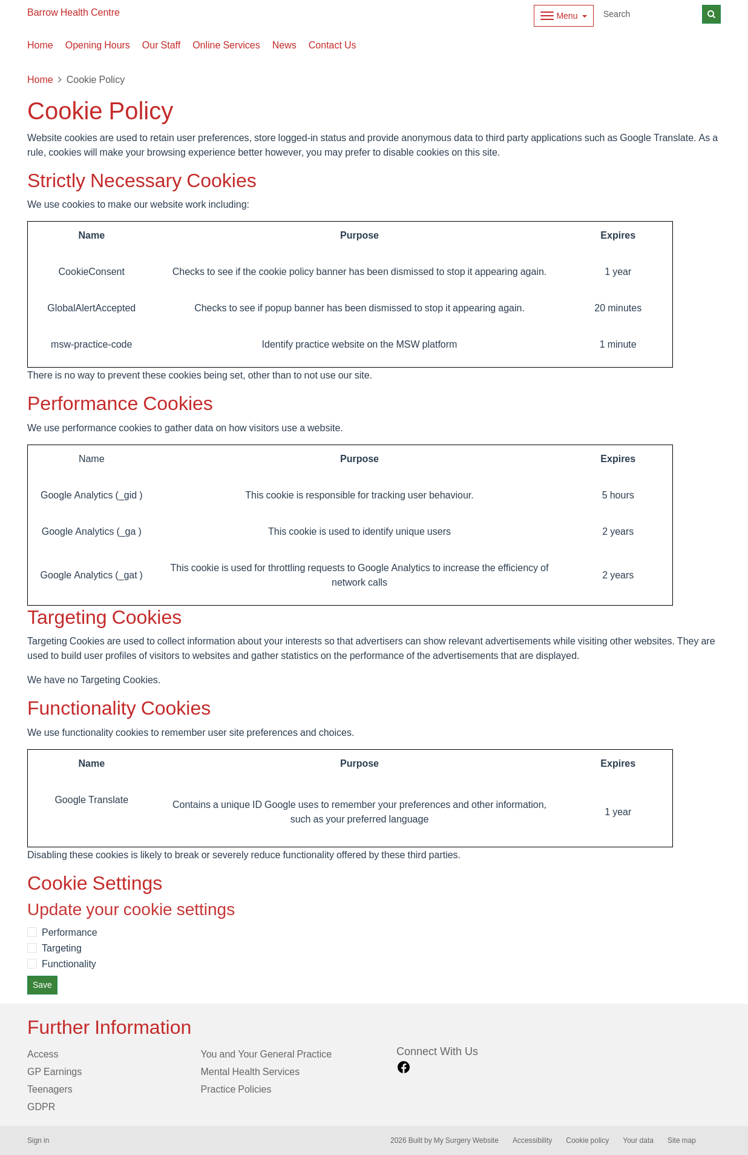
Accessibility (532, 1140)
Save (42, 985)
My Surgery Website (466, 1140)
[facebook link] (403, 1067)
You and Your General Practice (266, 1054)
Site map (682, 1140)
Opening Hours (97, 45)
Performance (69, 932)
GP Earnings (54, 1071)
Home (40, 45)
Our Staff (161, 45)
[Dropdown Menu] (564, 16)
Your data (638, 1140)
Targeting (62, 948)
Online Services (226, 45)
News (284, 45)
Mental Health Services (250, 1071)
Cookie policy (587, 1140)
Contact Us (332, 45)
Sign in (38, 1140)
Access (43, 1054)
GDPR (41, 1106)
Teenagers (50, 1089)
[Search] (651, 14)
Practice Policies (236, 1089)
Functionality (69, 963)
